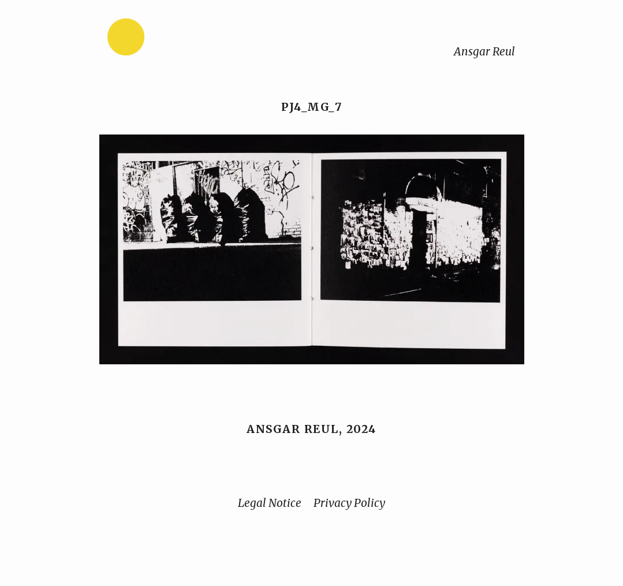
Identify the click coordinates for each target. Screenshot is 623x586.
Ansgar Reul (484, 51)
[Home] (162, 39)
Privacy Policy (349, 503)
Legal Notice (269, 503)
